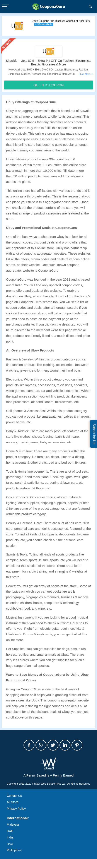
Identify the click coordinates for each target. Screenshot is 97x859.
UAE (10, 831)
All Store (12, 802)
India (10, 837)
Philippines (14, 850)
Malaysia (13, 824)
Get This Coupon (48, 85)
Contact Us (14, 795)
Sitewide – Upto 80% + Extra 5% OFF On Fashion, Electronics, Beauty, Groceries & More (48, 62)
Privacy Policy (16, 808)
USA (10, 844)
